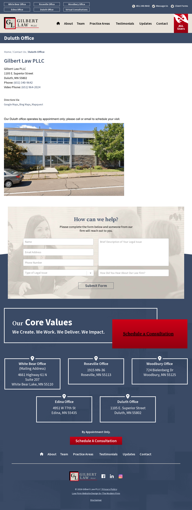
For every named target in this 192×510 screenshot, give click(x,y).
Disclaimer (96, 500)
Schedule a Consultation (148, 334)
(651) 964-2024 (30, 87)
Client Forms (181, 5)
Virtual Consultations (77, 9)
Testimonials (125, 23)
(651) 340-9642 (23, 82)
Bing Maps (25, 104)
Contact (162, 23)
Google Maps (11, 104)
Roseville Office (47, 4)
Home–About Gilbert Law (58, 23)
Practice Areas (100, 23)
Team (81, 23)
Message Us (162, 5)
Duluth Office (46, 9)
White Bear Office (17, 4)
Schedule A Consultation (96, 440)
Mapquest (37, 104)
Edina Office (17, 9)
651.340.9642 (143, 5)
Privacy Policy (109, 489)
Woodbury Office (76, 4)
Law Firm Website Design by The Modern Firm (96, 493)
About (68, 23)
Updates (145, 23)
